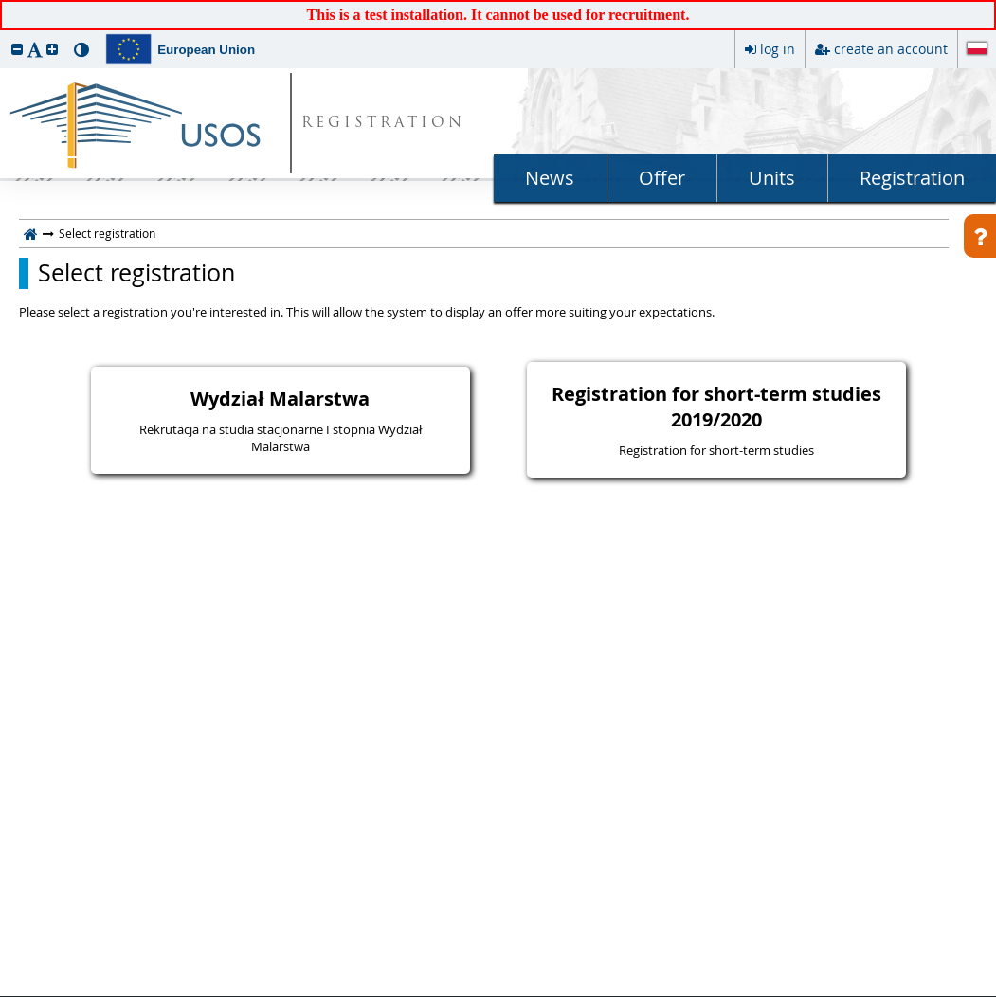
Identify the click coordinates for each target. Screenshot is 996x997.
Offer (662, 177)
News (549, 177)
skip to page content (4, 4)
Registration (912, 177)
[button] (17, 49)
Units (772, 177)
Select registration (136, 273)
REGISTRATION (383, 124)
